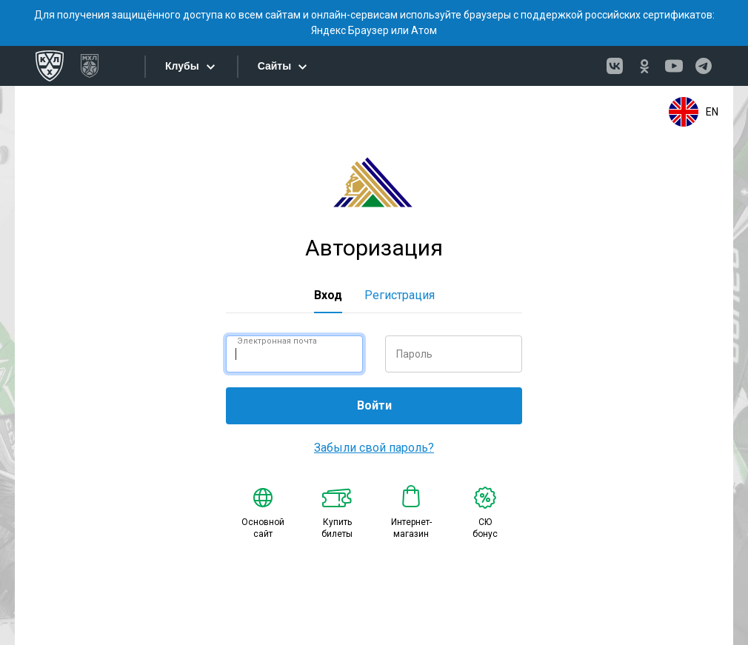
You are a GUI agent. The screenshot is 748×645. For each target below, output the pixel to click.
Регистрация (399, 295)
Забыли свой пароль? (374, 448)
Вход (328, 295)
